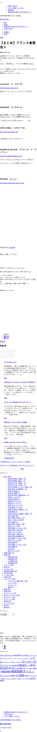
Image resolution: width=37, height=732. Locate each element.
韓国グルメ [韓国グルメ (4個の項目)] (28, 676)
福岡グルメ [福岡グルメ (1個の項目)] (25, 668)
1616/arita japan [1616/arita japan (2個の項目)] (8, 655)
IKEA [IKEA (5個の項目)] (26, 655)
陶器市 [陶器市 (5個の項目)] (13, 676)
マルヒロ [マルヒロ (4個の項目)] (18, 662)
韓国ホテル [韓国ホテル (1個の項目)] (15, 678)
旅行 (5, 23)
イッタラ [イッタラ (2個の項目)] (8, 658)
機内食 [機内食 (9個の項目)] (33, 665)
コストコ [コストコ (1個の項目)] (21, 658)
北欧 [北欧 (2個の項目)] (10, 665)
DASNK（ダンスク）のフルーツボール (15, 442)
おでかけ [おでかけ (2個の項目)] (31, 655)
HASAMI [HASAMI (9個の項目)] (17, 655)
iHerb (6, 24)
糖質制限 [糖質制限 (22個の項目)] (6, 671)
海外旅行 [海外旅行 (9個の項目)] (12, 668)
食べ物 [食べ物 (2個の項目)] (28, 678)
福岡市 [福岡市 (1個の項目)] (30, 668)
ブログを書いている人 (12, 716)
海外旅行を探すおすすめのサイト (16, 26)
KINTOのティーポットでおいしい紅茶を (15, 422)
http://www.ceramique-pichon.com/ (12, 183)
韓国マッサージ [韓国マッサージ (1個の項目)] (22, 678)
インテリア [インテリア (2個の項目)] (15, 658)
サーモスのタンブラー (10, 362)
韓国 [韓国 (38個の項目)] (21, 675)
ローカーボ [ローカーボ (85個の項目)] (29, 661)
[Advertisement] (16, 317)
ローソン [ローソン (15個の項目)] (4, 665)
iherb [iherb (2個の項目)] (22, 655)
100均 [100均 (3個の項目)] (2, 655)
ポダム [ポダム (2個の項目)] (13, 662)
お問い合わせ (8, 28)
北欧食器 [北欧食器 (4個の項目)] (15, 665)
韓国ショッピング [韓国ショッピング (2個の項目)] (6, 678)
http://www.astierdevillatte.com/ (11, 156)
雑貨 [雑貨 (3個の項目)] (17, 676)
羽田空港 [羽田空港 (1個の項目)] (5, 675)
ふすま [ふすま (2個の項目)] (4, 658)
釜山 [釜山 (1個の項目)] (9, 675)
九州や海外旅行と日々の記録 (10, 720)
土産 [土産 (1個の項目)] (29, 665)
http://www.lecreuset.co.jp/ (9, 88)
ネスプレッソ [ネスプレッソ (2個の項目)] (7, 662)
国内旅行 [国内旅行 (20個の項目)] (22, 665)
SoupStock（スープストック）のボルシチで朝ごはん (19, 382)
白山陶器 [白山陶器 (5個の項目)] (19, 668)
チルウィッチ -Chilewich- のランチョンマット (17, 402)
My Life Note (4, 19)
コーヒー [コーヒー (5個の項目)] (26, 658)
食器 (3, 341)
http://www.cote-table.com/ (9, 132)
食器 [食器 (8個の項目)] (32, 678)
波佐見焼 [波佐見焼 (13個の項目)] (4, 668)
